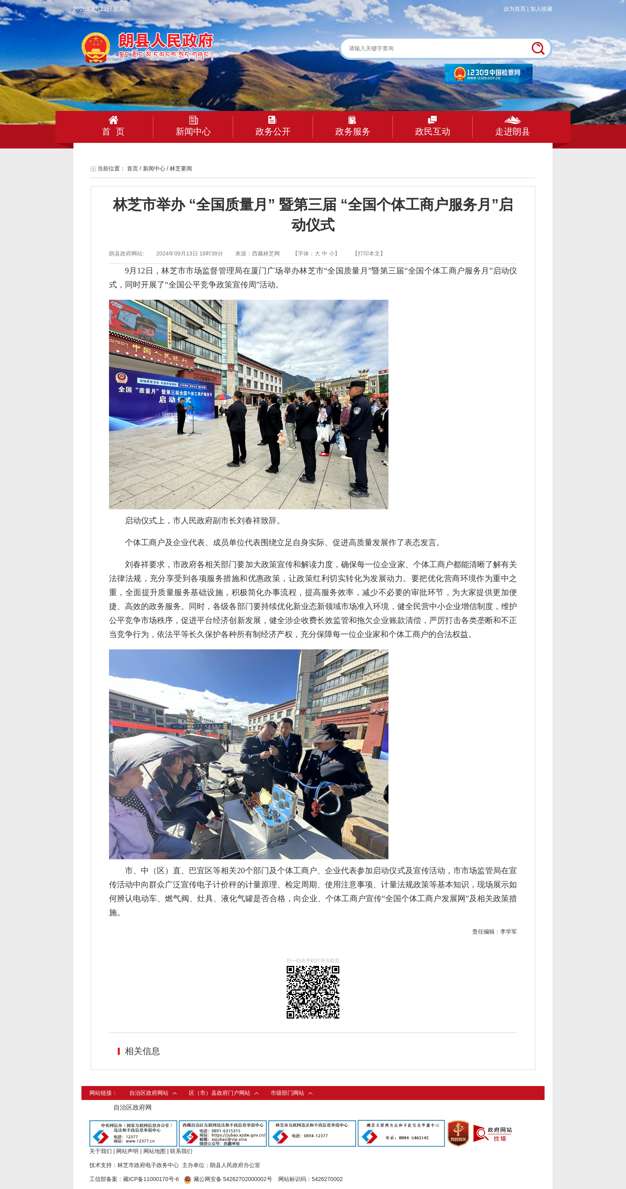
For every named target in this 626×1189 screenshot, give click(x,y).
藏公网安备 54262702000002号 (228, 1179)
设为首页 (514, 9)
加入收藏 (541, 9)
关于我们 (100, 1151)
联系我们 (181, 1151)
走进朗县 (512, 126)
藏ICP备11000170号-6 (151, 1179)
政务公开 (273, 126)
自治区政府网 (132, 1107)
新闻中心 (193, 126)
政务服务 (352, 126)
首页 (132, 168)
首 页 (113, 126)
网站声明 (127, 1151)
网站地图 (154, 1151)
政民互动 (432, 126)
